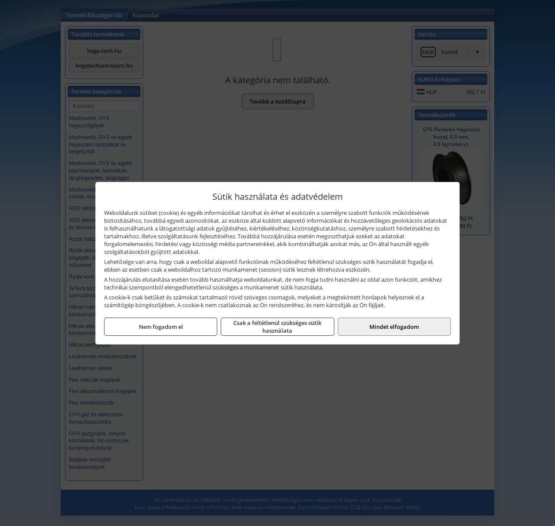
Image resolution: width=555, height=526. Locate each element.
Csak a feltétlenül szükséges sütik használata (277, 326)
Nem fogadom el (161, 327)
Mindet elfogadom (394, 327)
